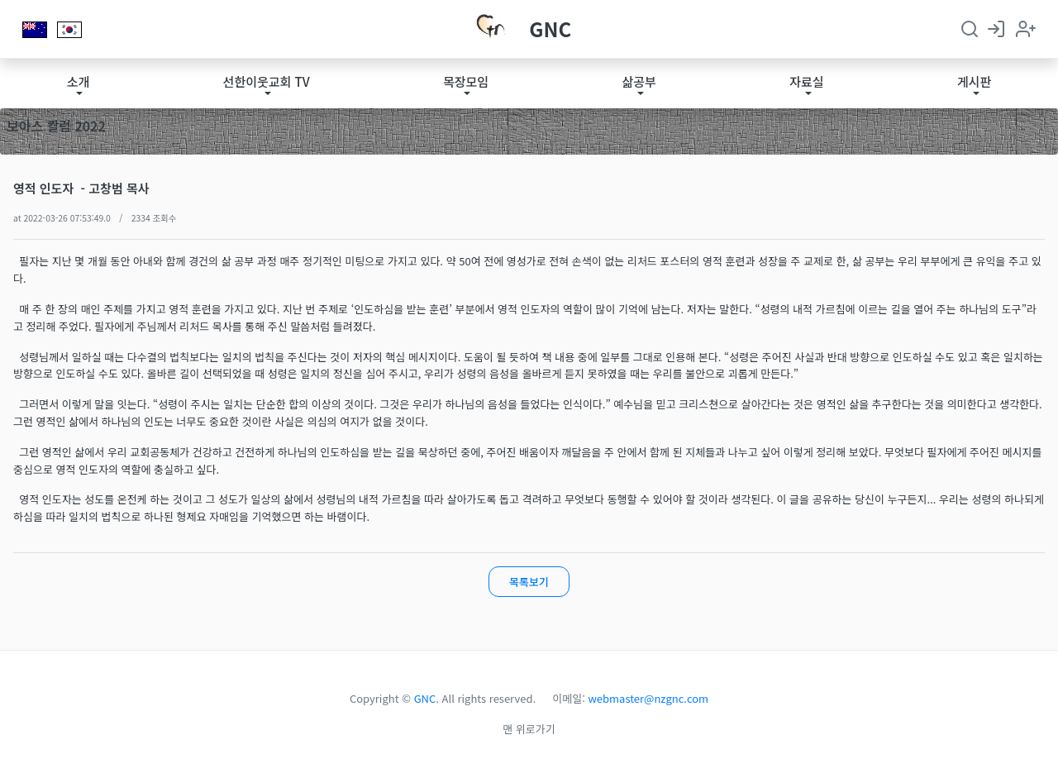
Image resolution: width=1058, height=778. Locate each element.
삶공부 (638, 81)
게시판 (974, 81)
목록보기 (529, 581)
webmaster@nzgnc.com (649, 698)
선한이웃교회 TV (266, 81)
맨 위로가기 (529, 729)
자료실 (806, 81)
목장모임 (465, 81)
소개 (78, 81)
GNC (550, 28)
